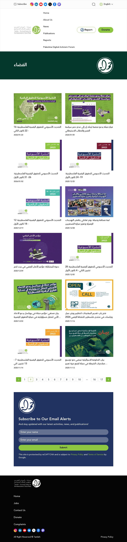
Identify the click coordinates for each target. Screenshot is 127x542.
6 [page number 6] (54, 379)
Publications (49, 33)
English (104, 4)
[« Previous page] (18, 379)
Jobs (16, 503)
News (46, 26)
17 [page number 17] (101, 379)
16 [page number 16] (94, 379)
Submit (63, 447)
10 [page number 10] (79, 379)
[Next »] (108, 379)
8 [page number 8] (66, 379)
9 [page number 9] (72, 379)
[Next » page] (108, 379)
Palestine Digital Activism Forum (59, 47)
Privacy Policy (77, 454)
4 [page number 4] (42, 379)
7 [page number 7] (60, 379)
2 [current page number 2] (31, 380)
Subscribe (20, 4)
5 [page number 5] (48, 379)
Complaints (20, 524)
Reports (47, 40)
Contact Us (19, 510)
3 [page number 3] (36, 379)
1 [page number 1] (24, 379)
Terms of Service (96, 454)
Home (46, 13)
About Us (47, 19)
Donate (18, 517)
